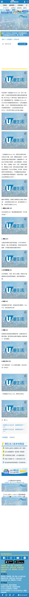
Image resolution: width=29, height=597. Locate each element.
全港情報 (9, 39)
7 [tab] (15, 13)
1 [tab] (11, 11)
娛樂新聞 (19, 8)
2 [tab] (12, 11)
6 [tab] (19, 11)
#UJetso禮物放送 (6, 590)
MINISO (12, 437)
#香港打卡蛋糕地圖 (6, 587)
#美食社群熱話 (13, 585)
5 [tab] (17, 11)
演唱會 (5, 5)
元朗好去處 (13, 567)
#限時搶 (15, 588)
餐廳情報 (14, 569)
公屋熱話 (13, 8)
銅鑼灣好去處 (5, 567)
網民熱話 (3, 576)
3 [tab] (14, 11)
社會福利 (3, 571)
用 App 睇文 (23, 44)
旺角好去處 (4, 569)
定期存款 (25, 8)
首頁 (3, 39)
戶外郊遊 (20, 569)
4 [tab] (15, 11)
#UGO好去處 (4, 585)
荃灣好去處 (20, 567)
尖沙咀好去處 (18, 565)
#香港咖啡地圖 (16, 587)
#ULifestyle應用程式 (6, 588)
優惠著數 (11, 5)
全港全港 (16, 39)
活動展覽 (3, 565)
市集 (8, 565)
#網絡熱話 (3, 592)
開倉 (12, 565)
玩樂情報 (20, 5)
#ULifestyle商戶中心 (17, 590)
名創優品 (5, 437)
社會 (9, 569)
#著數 (25, 590)
